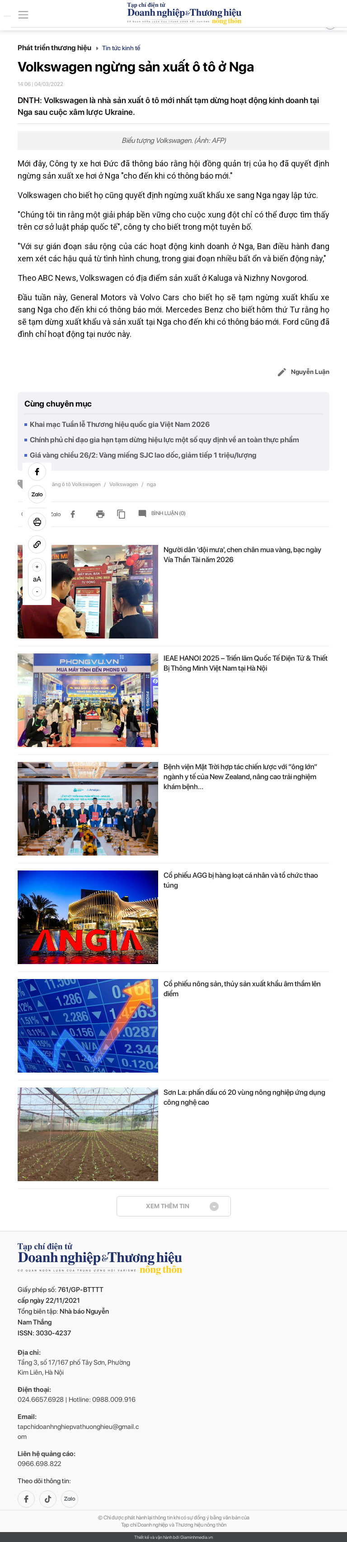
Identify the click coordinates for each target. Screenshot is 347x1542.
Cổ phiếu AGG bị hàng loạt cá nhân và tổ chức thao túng (241, 880)
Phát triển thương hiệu (58, 47)
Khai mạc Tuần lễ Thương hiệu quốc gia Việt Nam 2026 (120, 424)
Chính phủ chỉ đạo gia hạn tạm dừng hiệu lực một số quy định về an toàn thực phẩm (164, 439)
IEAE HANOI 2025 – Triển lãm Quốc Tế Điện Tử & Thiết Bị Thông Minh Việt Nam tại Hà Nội (246, 663)
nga (151, 484)
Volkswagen (124, 484)
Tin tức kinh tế (121, 48)
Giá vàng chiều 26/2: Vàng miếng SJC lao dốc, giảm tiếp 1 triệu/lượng (143, 455)
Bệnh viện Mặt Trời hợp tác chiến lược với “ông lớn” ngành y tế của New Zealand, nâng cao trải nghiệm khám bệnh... (241, 776)
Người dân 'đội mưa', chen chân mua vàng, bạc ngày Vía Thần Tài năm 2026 (242, 554)
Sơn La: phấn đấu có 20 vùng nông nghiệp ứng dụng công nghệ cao (244, 1097)
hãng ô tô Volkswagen (75, 484)
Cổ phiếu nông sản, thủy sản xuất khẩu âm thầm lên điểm (242, 988)
